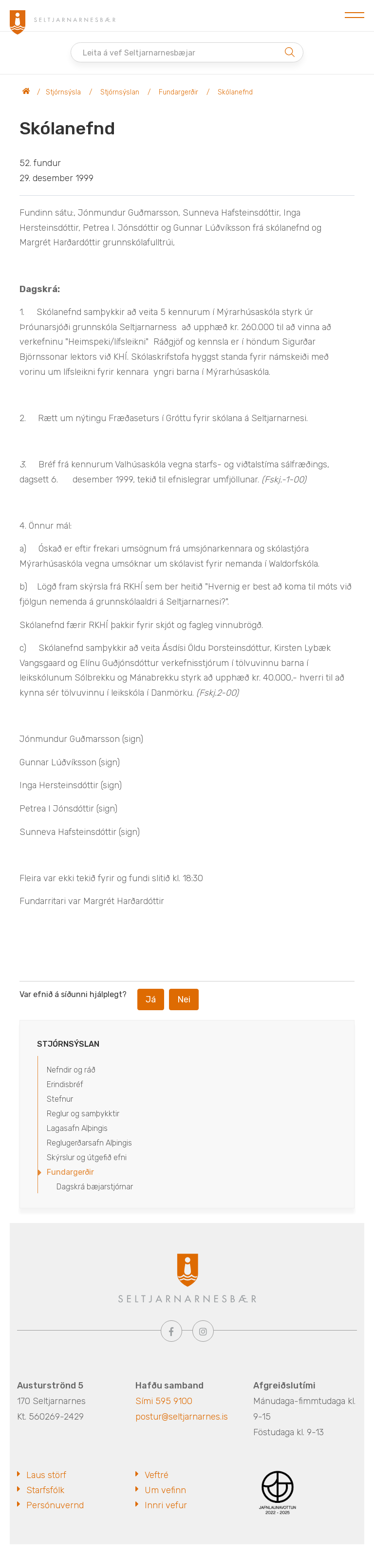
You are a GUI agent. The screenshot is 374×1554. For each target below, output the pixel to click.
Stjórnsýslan (119, 92)
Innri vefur (166, 1505)
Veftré (156, 1475)
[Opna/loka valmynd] (354, 15)
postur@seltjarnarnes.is (181, 1416)
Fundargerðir (178, 92)
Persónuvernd (55, 1505)
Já (151, 999)
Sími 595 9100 (163, 1401)
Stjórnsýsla (63, 92)
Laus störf (46, 1475)
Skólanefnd (235, 92)
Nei (183, 999)
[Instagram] (203, 1331)
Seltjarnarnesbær (26, 92)
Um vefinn (165, 1490)
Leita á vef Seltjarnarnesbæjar (139, 52)
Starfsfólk (45, 1490)
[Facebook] (171, 1331)
